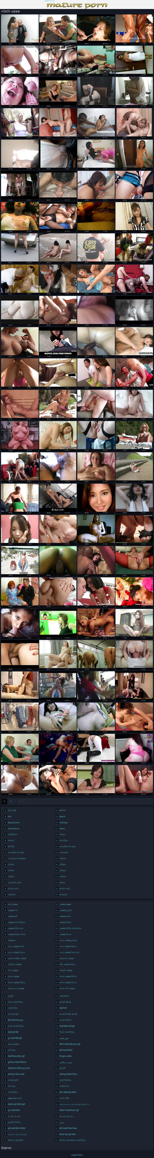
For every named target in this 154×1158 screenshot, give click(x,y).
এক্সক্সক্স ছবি (12, 916)
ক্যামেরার (63, 895)
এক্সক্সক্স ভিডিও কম (15, 928)
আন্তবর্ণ (62, 834)
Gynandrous (13, 828)
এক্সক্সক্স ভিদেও (65, 934)
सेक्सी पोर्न (63, 1008)
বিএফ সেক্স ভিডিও (67, 1032)
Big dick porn (14, 822)
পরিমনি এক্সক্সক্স (65, 970)
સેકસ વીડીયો (13, 1044)
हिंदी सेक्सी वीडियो (65, 1050)
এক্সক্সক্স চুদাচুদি (65, 910)
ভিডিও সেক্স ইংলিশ (15, 1140)
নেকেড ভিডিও (65, 1020)
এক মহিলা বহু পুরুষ (67, 846)
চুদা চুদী (62, 1068)
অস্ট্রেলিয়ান (12, 834)
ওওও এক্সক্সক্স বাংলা (16, 946)
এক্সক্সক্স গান (13, 910)
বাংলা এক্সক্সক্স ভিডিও (16, 982)
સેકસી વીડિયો (65, 1002)
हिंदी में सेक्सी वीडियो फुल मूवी (69, 1044)
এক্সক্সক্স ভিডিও (49, 1)
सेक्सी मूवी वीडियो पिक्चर (68, 1074)
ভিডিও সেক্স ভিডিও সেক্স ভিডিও (72, 1140)
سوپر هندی (64, 1038)
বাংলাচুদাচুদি (13, 1080)
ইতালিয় (11, 846)
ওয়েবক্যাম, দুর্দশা (14, 882)
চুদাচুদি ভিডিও (65, 1080)
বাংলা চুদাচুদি (13, 1014)
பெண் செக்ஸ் (14, 1116)
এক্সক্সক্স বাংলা (65, 916)
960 (9, 816)
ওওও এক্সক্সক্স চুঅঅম (68, 940)
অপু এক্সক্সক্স (13, 904)
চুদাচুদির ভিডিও (14, 1122)
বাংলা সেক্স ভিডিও (15, 1002)
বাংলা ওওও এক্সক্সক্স (16, 988)
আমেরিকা (63, 840)
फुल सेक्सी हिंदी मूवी (15, 1038)
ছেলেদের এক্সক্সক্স (66, 958)
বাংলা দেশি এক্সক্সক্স (67, 988)
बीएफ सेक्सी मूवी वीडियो (67, 1092)
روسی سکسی (65, 1062)
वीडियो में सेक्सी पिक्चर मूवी (69, 1110)
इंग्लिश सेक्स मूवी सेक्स (67, 1134)
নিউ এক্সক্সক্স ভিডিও (67, 964)
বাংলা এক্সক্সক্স (13, 976)
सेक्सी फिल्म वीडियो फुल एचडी (19, 1068)
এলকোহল (63, 852)
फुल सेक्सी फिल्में (14, 1110)
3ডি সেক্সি (12, 810)
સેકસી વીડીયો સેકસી (68, 1014)
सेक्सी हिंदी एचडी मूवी (67, 1026)
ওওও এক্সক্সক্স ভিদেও (16, 952)
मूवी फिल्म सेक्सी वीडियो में (17, 1062)
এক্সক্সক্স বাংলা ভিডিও (16, 922)
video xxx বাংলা (15, 1098)
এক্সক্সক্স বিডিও (65, 922)
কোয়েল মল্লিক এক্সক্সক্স (17, 958)
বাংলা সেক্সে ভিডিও (16, 1026)
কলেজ (62, 882)
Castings (63, 822)
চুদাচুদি (11, 996)
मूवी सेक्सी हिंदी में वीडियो (16, 1128)
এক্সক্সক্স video (65, 904)
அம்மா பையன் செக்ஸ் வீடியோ (74, 1104)
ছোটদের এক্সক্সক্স (15, 964)
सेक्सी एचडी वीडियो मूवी (16, 1104)
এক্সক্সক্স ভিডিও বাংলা (16, 934)
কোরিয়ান (12, 895)
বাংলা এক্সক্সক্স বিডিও (68, 976)
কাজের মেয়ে (13, 889)
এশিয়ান (62, 858)
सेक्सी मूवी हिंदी (13, 1032)
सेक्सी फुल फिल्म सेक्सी (16, 1074)
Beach (62, 816)
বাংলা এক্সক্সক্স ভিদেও (68, 982)
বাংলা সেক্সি (64, 1098)
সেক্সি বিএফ (64, 1086)
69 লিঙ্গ (62, 810)
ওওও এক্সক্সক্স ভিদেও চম (69, 952)
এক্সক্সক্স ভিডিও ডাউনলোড (70, 928)
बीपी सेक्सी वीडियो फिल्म (68, 1128)
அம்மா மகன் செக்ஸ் (17, 1134)
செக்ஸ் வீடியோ (66, 1116)
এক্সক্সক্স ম (12, 940)
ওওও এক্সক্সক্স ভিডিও (68, 946)
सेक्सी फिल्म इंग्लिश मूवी (16, 1056)
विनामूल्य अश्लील (65, 1056)
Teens (62, 828)
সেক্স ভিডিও (64, 996)
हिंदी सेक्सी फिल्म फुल (15, 1020)
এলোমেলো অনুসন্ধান (17, 858)
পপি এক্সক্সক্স (13, 970)
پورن (61, 1122)
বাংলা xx (11, 1050)
